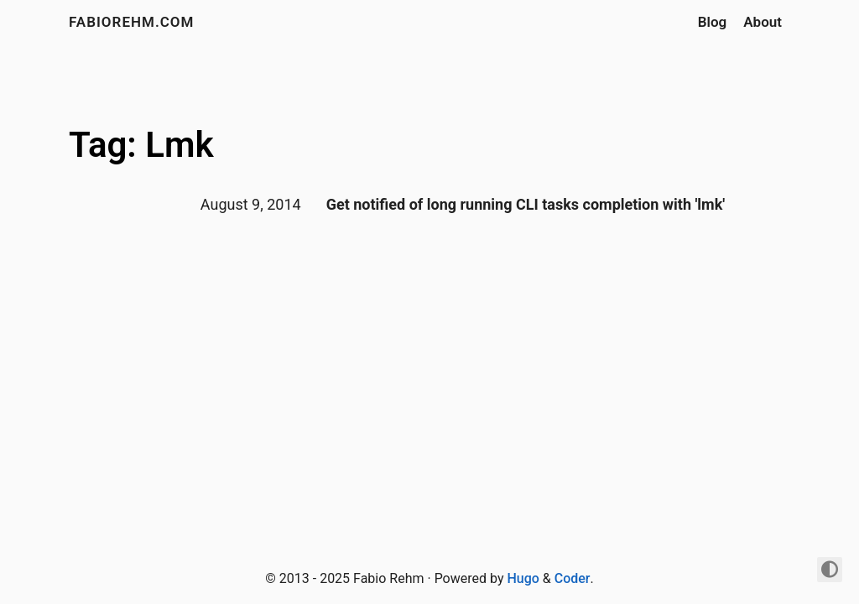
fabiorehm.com (131, 21)
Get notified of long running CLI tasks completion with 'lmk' (526, 204)
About (762, 21)
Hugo (523, 578)
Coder (572, 578)
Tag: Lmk (141, 144)
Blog (712, 21)
